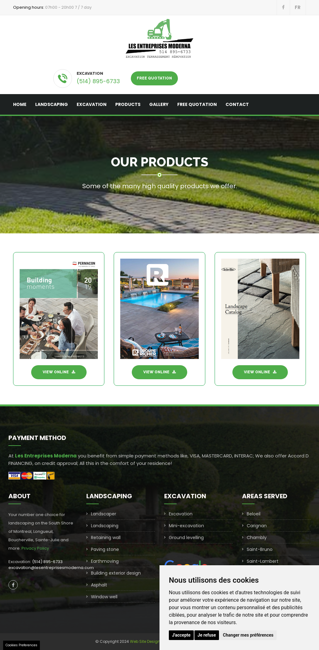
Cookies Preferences (21, 645)
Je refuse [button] (207, 635)
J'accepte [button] (181, 635)
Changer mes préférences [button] (248, 635)
